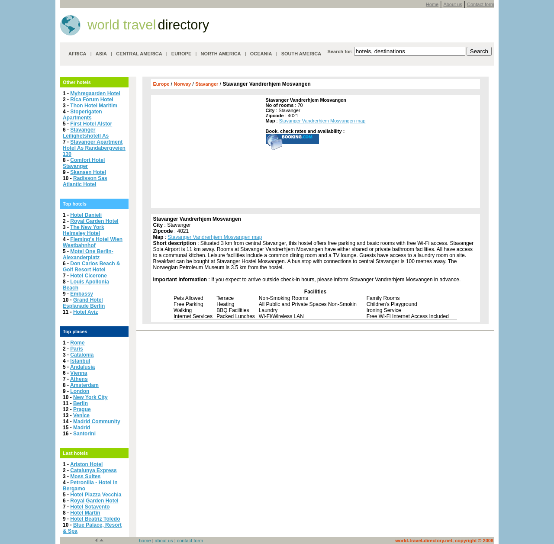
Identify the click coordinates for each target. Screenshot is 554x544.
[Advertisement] (207, 151)
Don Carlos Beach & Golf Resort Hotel (91, 267)
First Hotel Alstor (91, 124)
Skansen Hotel (88, 172)
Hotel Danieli (86, 215)
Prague (82, 409)
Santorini (84, 434)
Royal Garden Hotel (94, 221)
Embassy (81, 294)
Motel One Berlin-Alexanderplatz (88, 254)
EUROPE (181, 53)
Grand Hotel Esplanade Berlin (84, 303)
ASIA (101, 53)
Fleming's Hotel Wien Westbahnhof (92, 242)
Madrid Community (96, 421)
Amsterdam (84, 385)
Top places (75, 331)
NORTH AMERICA (220, 53)
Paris (76, 349)
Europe (161, 84)
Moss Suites (85, 476)
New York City (90, 397)
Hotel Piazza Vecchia (95, 495)
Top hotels (75, 203)
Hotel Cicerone (88, 276)
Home (432, 4)
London (79, 391)
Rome (77, 343)
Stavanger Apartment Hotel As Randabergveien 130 (94, 148)
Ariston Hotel (86, 464)
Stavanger (206, 84)
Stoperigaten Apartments (82, 115)
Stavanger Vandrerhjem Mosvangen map (322, 120)
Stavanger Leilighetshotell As (86, 133)
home (145, 540)
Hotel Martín (85, 513)
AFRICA (77, 53)
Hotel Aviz (85, 312)
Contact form (480, 4)
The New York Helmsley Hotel (83, 230)
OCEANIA (261, 53)
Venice (81, 415)
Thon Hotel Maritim (93, 106)
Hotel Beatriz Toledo (95, 519)
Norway (182, 84)
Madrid (81, 428)
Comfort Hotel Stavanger (84, 163)
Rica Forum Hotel (91, 100)
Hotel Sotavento (90, 507)
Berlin (80, 403)
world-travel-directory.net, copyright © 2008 (444, 540)
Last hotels (75, 453)
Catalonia (81, 355)
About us (452, 4)
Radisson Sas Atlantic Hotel (85, 181)
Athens (79, 379)
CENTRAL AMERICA (139, 53)
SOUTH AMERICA (301, 53)
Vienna (78, 373)
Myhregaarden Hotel (95, 93)
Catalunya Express (93, 470)
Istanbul (80, 361)
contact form (190, 540)
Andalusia (82, 367)
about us (164, 540)
